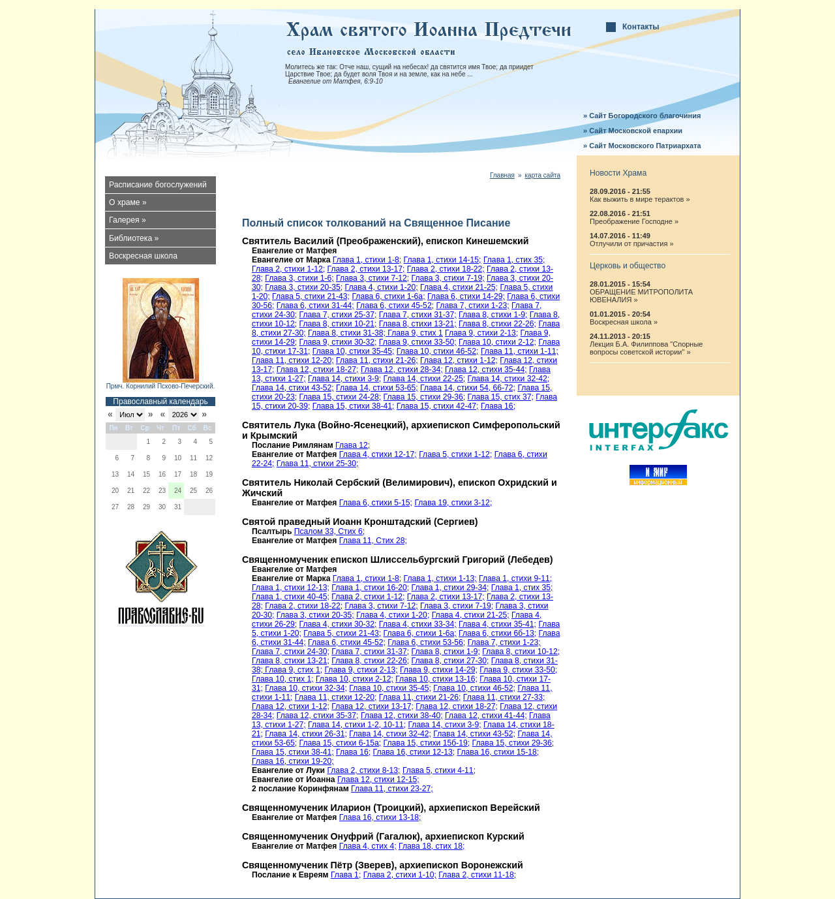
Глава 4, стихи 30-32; (338, 624)
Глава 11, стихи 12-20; (293, 360)
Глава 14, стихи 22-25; (425, 378)
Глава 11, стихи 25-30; (318, 463)
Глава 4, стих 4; (368, 846)
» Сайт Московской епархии (632, 130)
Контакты (641, 26)
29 (146, 507)
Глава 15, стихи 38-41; (353, 406)
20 (115, 490)
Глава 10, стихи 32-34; (306, 688)
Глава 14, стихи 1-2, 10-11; (357, 724)
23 (162, 490)
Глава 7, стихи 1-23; (472, 305)
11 (193, 458)
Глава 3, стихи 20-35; (303, 287)
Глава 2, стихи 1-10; (399, 874)
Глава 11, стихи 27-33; (504, 697)
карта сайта (542, 175)
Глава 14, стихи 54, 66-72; (467, 387)
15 (146, 474)
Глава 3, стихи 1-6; (299, 278)
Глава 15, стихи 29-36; (425, 397)
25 (193, 490)
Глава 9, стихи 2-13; (481, 333)
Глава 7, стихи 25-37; (338, 314)
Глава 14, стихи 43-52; (293, 387)
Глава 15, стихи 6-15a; (340, 743)
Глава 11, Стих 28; (373, 540)
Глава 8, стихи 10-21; (338, 323)
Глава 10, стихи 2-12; (497, 342)
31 (177, 507)
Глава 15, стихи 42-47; (438, 406)
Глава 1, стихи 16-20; (370, 587)
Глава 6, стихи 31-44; (315, 305)
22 (146, 490)
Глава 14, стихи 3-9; (344, 378)
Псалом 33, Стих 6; (329, 531)
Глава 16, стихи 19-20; (293, 761)
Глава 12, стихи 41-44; (486, 715)
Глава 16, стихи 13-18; (380, 817)
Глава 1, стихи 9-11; (515, 578)
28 (130, 507)
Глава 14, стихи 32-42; (509, 378)
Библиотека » (134, 238)
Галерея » (127, 220)
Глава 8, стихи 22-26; (497, 323)
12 (209, 458)
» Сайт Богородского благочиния (642, 115)
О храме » (128, 202)
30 (162, 507)
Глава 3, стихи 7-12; (372, 278)
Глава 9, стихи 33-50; (418, 342)
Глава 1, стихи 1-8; (367, 259)
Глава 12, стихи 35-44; (486, 369)
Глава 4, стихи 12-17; (378, 454)
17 (177, 474)
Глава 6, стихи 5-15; (375, 502)
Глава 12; (352, 445)
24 (177, 490)
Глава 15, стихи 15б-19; (427, 743)
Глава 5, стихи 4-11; (439, 770)
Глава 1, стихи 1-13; (440, 578)
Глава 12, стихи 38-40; (402, 715)
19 (209, 474)
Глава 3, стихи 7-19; (448, 278)
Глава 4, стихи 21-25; (459, 287)
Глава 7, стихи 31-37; (418, 314)
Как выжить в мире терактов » (640, 199)
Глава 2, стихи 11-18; (477, 874)
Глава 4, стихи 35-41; (497, 624)
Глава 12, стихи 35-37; (318, 715)
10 (177, 458)
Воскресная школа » (624, 322)
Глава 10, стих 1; (283, 679)
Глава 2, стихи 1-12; (288, 269)
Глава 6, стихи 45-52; (395, 305)
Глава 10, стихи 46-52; (438, 351)
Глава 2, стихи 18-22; (446, 269)
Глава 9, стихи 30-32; (338, 342)
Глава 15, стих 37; (501, 397)
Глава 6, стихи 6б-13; (497, 633)
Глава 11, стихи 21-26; (377, 360)
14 (130, 474)
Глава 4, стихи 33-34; (418, 624)
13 (115, 474)
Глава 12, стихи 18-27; (318, 369)
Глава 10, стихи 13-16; (436, 679)
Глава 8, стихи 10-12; (521, 651)
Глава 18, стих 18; (431, 846)
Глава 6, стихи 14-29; (466, 296)
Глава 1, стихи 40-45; (290, 596)
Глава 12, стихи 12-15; (378, 779)
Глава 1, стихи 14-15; (442, 259)
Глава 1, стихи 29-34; (450, 587)
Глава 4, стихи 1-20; (381, 287)
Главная (502, 175)
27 (115, 507)
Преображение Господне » (634, 221)
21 (130, 490)
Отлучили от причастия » (632, 243)
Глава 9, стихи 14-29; (439, 669)
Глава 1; (346, 874)
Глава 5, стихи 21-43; (311, 296)
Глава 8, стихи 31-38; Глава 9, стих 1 (375, 333)
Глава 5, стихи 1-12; (455, 454)
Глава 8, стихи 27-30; (450, 660)
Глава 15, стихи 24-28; (340, 397)
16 (162, 474)
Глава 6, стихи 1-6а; (388, 296)
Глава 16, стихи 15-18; (498, 752)
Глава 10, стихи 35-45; (353, 351)
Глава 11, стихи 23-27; (392, 788)
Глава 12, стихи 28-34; (402, 369)
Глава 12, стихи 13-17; (372, 706)
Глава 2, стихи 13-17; (366, 269)
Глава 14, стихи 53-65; (377, 387)
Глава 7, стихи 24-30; (290, 651)
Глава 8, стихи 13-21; (418, 323)
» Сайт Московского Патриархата (642, 146)
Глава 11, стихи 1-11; (519, 351)
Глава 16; (498, 406)
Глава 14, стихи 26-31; (306, 733)
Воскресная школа (143, 255)
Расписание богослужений (158, 184)
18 (193, 474)
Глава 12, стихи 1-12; (459, 360)
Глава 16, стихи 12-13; (414, 752)
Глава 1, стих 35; (514, 259)
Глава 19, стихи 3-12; (453, 502)
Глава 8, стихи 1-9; (493, 314)
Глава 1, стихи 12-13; (290, 587)
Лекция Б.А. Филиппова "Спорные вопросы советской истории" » (646, 348)
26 (209, 490)
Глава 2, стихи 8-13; (363, 770)
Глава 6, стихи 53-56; (426, 642)
